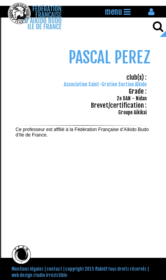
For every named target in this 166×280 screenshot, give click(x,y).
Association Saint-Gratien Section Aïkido (105, 84)
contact (54, 269)
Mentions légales (28, 269)
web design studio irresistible (39, 275)
